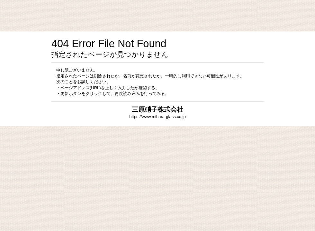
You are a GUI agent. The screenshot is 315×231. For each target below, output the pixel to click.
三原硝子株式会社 (157, 109)
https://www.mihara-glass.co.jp (157, 116)
